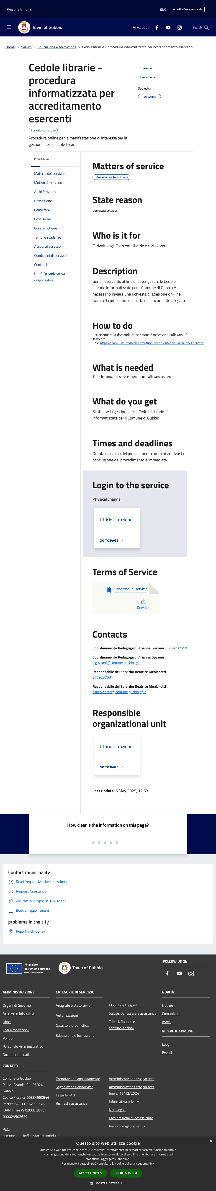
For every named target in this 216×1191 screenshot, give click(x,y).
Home (10, 47)
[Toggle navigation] (9, 27)
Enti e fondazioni (16, 1030)
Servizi (26, 47)
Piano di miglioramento (127, 1126)
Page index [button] (41, 159)
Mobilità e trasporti (124, 1005)
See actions (150, 77)
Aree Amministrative (19, 1013)
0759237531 (103, 677)
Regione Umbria (19, 9)
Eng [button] (165, 9)
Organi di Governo (17, 1005)
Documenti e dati (16, 1054)
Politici (8, 1038)
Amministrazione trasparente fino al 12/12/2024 (131, 1090)
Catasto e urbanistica (72, 1025)
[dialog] (108, 1164)
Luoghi (167, 1044)
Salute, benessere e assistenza (132, 1013)
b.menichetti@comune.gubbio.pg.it (119, 692)
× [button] (211, 1141)
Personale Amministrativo (23, 1046)
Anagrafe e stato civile (73, 1005)
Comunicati (171, 1013)
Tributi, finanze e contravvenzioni (122, 1025)
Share (147, 68)
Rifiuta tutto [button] (126, 1173)
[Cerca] (206, 27)
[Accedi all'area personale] (187, 9)
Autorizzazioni (67, 1015)
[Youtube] (166, 27)
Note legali (117, 1109)
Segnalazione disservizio (74, 1087)
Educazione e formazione (56, 47)
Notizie (167, 1005)
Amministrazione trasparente (131, 1078)
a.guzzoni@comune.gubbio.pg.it (117, 662)
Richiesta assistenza (71, 1103)
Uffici (7, 1021)
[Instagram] (177, 27)
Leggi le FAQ (65, 1095)
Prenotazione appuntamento (78, 1078)
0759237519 (177, 648)
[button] (108, 1183)
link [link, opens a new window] (151, 1163)
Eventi (167, 1052)
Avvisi (166, 1021)
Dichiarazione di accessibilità (131, 1118)
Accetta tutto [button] (90, 1173)
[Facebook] (154, 27)
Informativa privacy (124, 1101)
